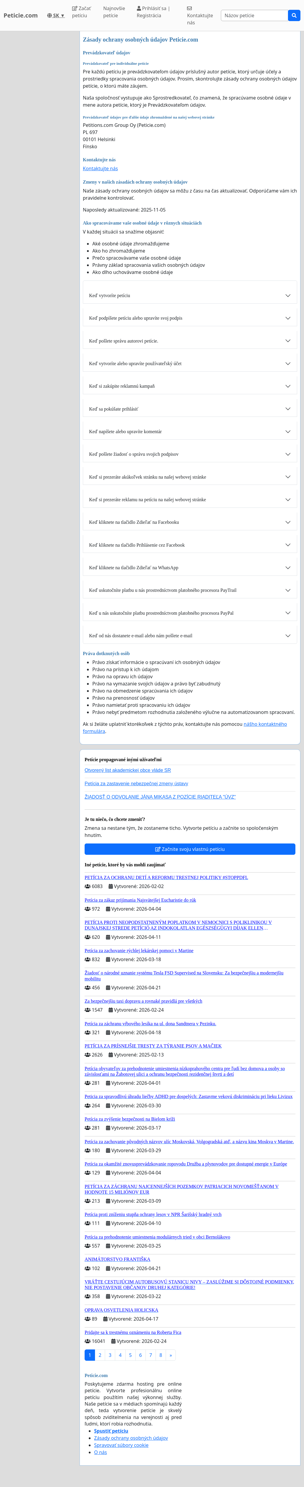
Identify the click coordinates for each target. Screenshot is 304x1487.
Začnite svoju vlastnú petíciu (190, 849)
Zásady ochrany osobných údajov (131, 1438)
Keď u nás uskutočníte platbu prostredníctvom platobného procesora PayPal (161, 613)
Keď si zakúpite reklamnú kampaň (122, 386)
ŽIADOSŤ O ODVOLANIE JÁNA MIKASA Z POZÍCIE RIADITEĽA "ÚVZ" (160, 797)
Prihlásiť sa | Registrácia (153, 12)
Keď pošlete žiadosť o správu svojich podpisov (134, 454)
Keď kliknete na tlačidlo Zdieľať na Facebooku (134, 522)
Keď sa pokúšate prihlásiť (113, 408)
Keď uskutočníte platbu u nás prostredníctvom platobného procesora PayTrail (163, 590)
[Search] (254, 15)
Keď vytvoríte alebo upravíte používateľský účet (135, 363)
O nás (100, 1452)
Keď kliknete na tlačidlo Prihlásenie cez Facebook (137, 545)
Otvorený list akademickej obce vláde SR (128, 770)
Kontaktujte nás (200, 16)
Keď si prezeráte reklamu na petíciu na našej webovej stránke (147, 499)
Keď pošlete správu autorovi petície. (123, 340)
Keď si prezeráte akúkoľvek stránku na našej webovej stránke (147, 477)
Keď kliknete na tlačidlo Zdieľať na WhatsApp (133, 567)
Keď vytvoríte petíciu (109, 295)
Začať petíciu (81, 12)
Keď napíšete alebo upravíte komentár (125, 431)
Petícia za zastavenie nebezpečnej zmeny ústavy (136, 783)
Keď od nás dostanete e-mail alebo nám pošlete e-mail (140, 635)
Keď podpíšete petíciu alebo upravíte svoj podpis (135, 318)
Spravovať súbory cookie (121, 1445)
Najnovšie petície (114, 12)
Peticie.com (21, 15)
